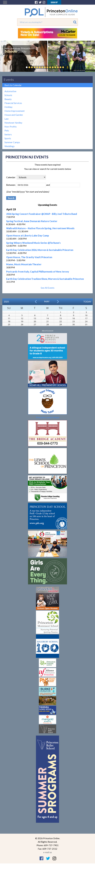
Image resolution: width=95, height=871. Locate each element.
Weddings (9, 146)
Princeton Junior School (47, 417)
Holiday (8, 107)
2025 (6, 301)
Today (87, 301)
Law (6, 118)
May (46, 301)
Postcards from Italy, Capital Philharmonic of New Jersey (37, 271)
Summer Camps (12, 142)
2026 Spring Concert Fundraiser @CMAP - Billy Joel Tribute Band (41, 213)
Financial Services (13, 103)
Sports (7, 138)
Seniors (8, 134)
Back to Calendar (13, 85)
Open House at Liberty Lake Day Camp (27, 235)
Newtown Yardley (13, 122)
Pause (67, 67)
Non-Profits (10, 126)
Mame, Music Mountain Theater (23, 264)
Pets (6, 130)
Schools (8, 95)
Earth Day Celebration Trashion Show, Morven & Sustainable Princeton (45, 278)
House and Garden (13, 114)
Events (9, 80)
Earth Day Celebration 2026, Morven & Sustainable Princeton (39, 250)
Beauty (8, 99)
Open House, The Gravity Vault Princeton (29, 257)
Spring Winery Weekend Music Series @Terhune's (33, 242)
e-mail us (47, 852)
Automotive (10, 91)
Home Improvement (14, 110)
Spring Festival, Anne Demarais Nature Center (31, 221)
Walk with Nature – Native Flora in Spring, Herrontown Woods (40, 228)
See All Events (47, 287)
